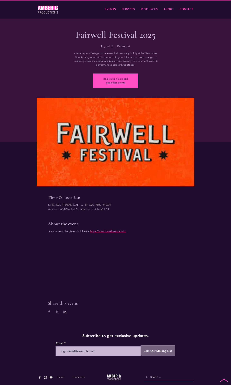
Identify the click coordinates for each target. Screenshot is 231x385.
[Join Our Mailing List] (158, 350)
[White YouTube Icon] (51, 377)
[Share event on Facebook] (49, 312)
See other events (115, 82)
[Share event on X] (57, 312)
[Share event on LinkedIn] (64, 312)
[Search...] (168, 377)
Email (59, 343)
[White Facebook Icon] (40, 377)
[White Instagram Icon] (45, 377)
